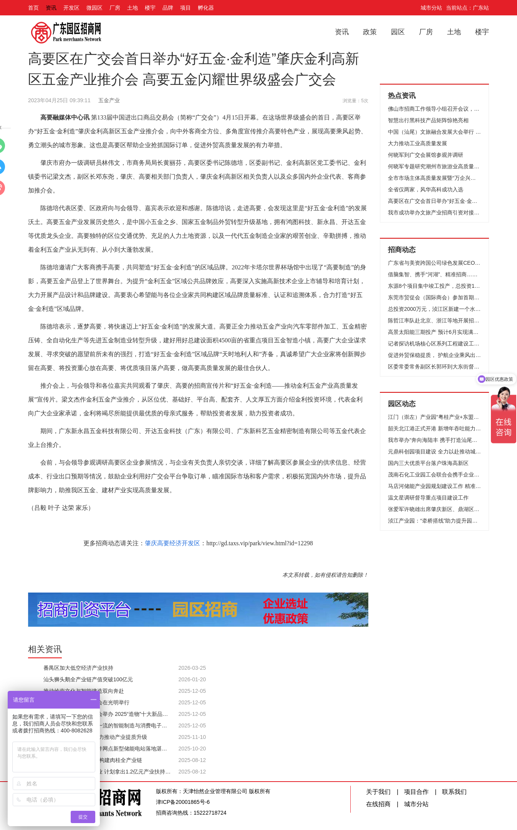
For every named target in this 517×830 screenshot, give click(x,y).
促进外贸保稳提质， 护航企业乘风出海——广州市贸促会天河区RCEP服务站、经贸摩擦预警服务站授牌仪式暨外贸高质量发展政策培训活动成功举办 (434, 355)
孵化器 (206, 8)
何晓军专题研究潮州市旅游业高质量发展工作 (434, 166)
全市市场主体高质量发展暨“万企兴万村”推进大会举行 (434, 178)
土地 (132, 8)
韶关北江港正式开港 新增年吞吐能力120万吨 (434, 428)
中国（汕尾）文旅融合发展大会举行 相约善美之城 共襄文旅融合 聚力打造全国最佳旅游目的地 (434, 132)
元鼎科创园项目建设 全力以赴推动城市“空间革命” (434, 451)
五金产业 (109, 100)
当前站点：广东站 (467, 8)
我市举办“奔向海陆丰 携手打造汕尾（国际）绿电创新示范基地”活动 (434, 440)
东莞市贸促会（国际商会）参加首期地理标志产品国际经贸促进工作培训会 (434, 297)
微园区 (94, 8)
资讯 (51, 8)
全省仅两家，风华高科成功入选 (425, 189)
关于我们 (378, 791)
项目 (185, 8)
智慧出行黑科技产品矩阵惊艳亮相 (428, 120)
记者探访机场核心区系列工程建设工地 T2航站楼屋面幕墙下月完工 (434, 343)
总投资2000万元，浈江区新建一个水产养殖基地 (434, 309)
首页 (33, 8)
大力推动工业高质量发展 (417, 143)
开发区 (71, 8)
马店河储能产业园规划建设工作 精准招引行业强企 (434, 486)
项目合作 (416, 791)
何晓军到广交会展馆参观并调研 (425, 155)
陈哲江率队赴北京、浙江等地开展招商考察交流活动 (434, 320)
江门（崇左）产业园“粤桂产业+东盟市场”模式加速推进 (434, 417)
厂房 (114, 8)
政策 (370, 32)
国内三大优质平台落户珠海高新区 (428, 463)
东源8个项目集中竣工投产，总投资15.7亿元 (434, 286)
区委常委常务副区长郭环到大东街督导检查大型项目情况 (434, 367)
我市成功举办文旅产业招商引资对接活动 (434, 212)
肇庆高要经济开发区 (172, 543)
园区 (398, 32)
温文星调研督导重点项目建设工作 (428, 498)
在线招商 (378, 804)
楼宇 (150, 8)
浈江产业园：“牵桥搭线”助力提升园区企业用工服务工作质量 (434, 521)
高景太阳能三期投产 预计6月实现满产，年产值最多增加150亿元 (434, 332)
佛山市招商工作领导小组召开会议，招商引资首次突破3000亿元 (434, 109)
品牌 (167, 8)
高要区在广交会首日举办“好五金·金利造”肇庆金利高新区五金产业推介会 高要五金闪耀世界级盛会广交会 (434, 201)
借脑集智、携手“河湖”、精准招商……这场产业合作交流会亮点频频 (434, 274)
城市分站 (431, 8)
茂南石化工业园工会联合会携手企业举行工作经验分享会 (434, 474)
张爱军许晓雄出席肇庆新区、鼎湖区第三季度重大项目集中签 (434, 509)
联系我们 (454, 791)
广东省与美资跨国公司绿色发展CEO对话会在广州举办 (434, 263)
